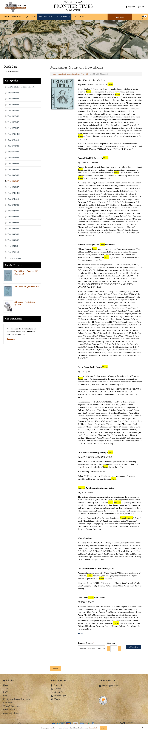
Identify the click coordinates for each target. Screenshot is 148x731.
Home (54, 74)
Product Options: (86, 643)
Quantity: (111, 643)
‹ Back (55, 668)
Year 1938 (84, 74)
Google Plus (57, 692)
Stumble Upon (58, 696)
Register (130, 7)
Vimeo (55, 699)
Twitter (56, 689)
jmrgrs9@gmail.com (109, 685)
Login (140, 7)
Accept (103, 728)
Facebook (56, 685)
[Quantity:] (113, 648)
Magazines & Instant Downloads (69, 74)
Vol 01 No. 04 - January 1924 (26, 286)
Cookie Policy (93, 728)
